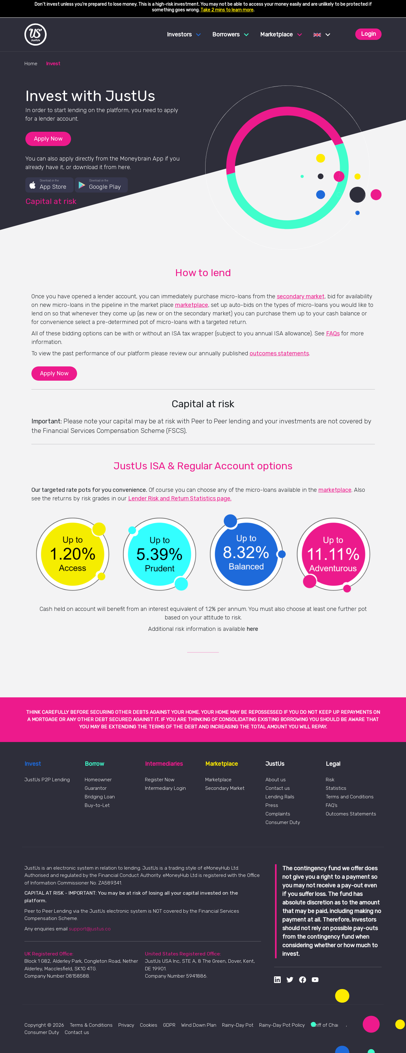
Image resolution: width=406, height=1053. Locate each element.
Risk (330, 780)
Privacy (126, 1025)
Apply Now (48, 138)
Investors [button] (184, 34)
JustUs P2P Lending (47, 780)
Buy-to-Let (97, 805)
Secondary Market (225, 788)
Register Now (159, 780)
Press (271, 805)
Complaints (277, 814)
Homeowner (98, 780)
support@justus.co (90, 929)
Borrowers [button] (230, 34)
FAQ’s (331, 805)
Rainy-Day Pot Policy (282, 1025)
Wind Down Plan (198, 1025)
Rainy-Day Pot (237, 1025)
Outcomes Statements (351, 814)
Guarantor (96, 788)
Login (368, 33)
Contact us (277, 788)
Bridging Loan (100, 797)
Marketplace (218, 780)
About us (275, 780)
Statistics (336, 788)
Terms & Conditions (91, 1025)
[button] (321, 34)
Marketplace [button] (281, 34)
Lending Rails (279, 797)
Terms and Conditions (350, 797)
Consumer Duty (282, 822)
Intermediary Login (165, 788)
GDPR (169, 1025)
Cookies (148, 1025)
